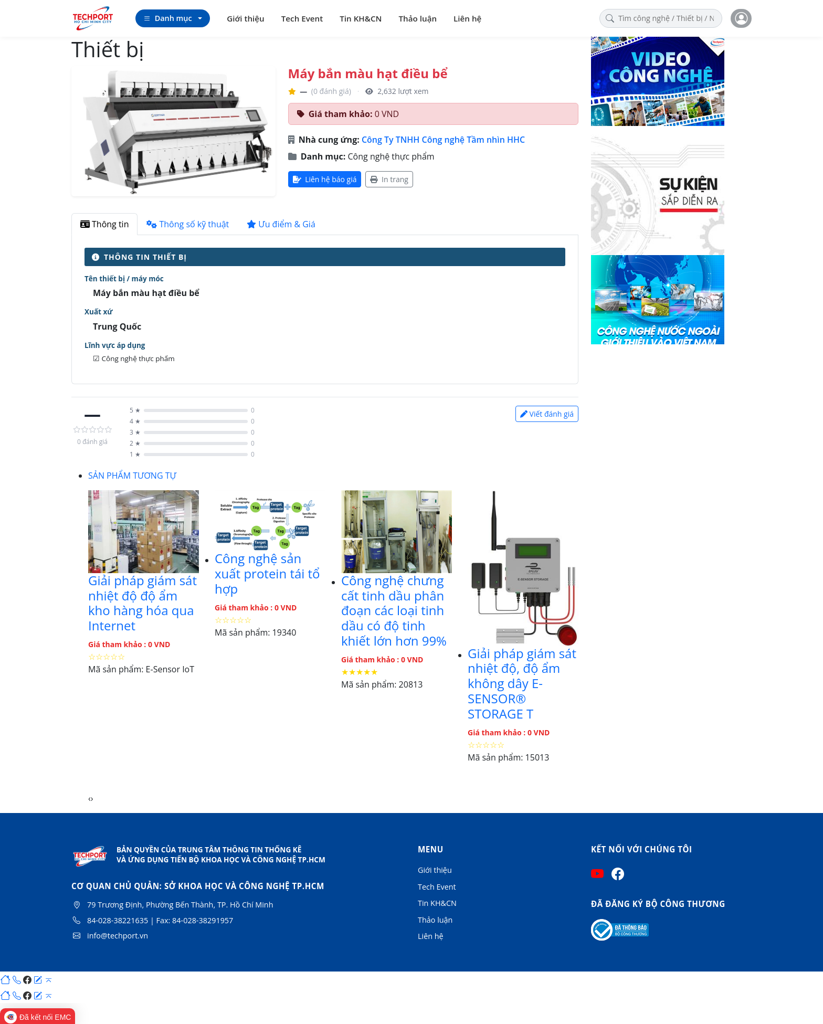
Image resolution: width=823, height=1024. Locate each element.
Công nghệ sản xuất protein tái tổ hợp (267, 573)
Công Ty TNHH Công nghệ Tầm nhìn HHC (443, 139)
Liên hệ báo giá (325, 179)
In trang (389, 179)
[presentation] (89, 798)
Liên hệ (467, 18)
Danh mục (167, 18)
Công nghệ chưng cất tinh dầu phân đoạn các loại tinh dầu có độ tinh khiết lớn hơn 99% (394, 610)
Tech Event (302, 18)
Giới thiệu (246, 18)
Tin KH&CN (361, 18)
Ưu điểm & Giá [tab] (281, 224)
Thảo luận (418, 18)
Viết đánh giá (547, 414)
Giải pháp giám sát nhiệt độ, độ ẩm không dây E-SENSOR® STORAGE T (522, 683)
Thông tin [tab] (104, 224)
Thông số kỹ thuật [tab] (187, 224)
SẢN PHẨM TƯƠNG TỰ (132, 475)
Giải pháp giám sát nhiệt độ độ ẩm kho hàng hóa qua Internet (142, 603)
